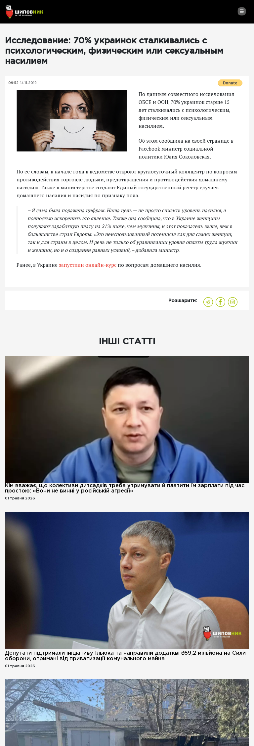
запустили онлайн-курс (87, 264)
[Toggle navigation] (241, 11)
